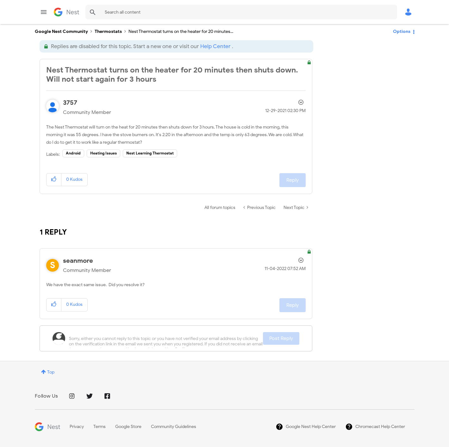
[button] (54, 179)
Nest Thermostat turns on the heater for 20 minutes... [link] (180, 31)
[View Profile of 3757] (70, 103)
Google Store (128, 426)
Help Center (215, 46)
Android (73, 153)
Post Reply (281, 338)
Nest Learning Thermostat (150, 153)
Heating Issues (103, 153)
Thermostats (108, 31)
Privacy (77, 426)
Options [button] (401, 31)
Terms (99, 426)
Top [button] (50, 372)
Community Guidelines (173, 426)
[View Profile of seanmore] (78, 261)
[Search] (241, 12)
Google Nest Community (66, 12)
